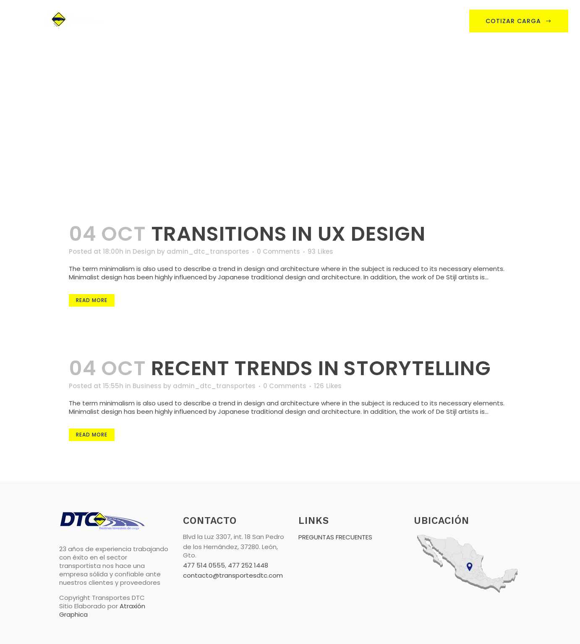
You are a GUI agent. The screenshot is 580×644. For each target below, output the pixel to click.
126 (328, 386)
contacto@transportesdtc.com (233, 575)
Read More (91, 300)
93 (320, 252)
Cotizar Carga (519, 21)
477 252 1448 (248, 565)
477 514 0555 (204, 565)
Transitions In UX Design (288, 234)
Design (144, 251)
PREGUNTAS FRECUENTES (335, 537)
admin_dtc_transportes (208, 251)
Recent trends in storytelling (321, 368)
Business (147, 385)
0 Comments (278, 251)
